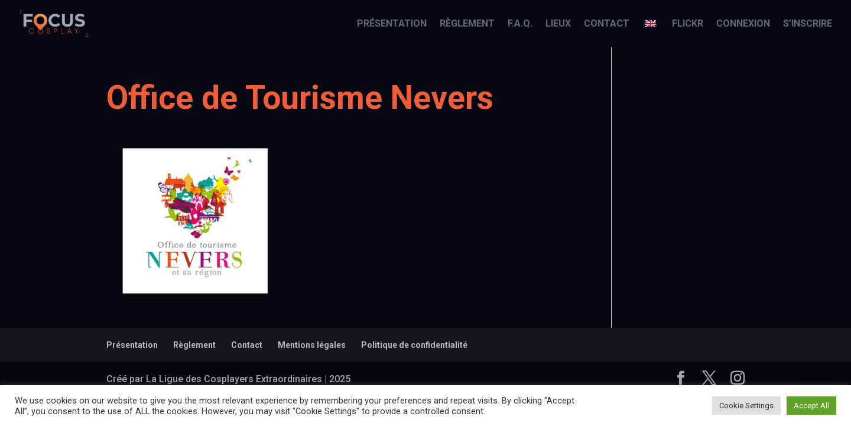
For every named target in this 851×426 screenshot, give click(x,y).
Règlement (467, 24)
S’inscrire (807, 24)
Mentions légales (312, 345)
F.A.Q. (520, 24)
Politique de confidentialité (414, 345)
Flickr (687, 24)
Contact (606, 24)
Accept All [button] (811, 405)
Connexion (743, 24)
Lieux (558, 24)
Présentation (392, 24)
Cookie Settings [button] (746, 405)
